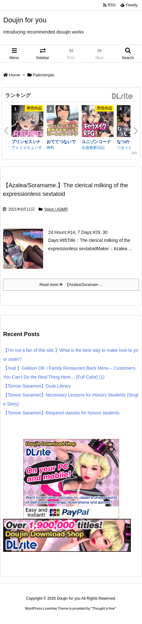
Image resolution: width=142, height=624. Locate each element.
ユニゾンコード (96, 141)
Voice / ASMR (56, 209)
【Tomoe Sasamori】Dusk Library (37, 386)
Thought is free (103, 608)
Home (14, 75)
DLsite (122, 96)
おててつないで (61, 141)
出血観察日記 (93, 147)
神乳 (50, 147)
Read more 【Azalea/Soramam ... (71, 284)
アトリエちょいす (26, 147)
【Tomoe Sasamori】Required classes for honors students (61, 412)
